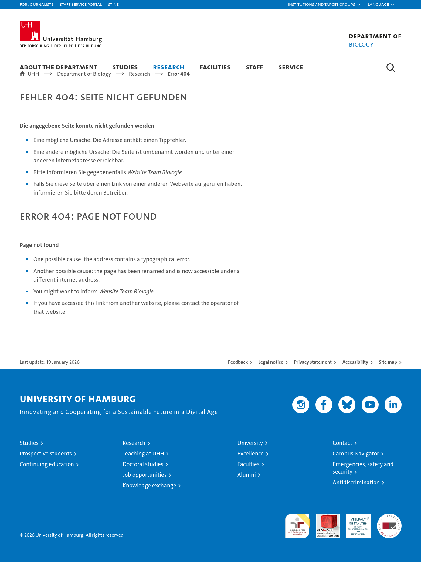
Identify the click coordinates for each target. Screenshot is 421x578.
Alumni (246, 490)
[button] (324, 4)
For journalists (36, 4)
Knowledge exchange (149, 501)
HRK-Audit (357, 532)
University (250, 458)
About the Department (58, 67)
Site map (388, 377)
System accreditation (389, 535)
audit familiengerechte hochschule (297, 538)
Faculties (248, 479)
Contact (342, 458)
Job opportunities (145, 490)
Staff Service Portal (81, 4)
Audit (321, 532)
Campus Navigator (356, 469)
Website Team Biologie (154, 188)
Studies (125, 67)
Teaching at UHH (143, 469)
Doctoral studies (143, 479)
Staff (254, 67)
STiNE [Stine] (113, 4)
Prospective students (46, 469)
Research (169, 67)
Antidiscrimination (356, 498)
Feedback (238, 377)
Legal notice (270, 377)
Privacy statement (313, 377)
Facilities (215, 67)
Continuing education (47, 479)
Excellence (250, 469)
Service (290, 67)
